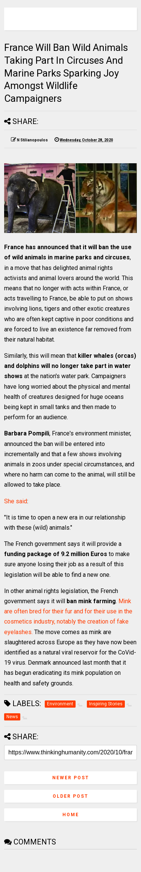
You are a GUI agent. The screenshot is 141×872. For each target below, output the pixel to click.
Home (70, 814)
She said (15, 501)
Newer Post (70, 777)
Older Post (70, 796)
